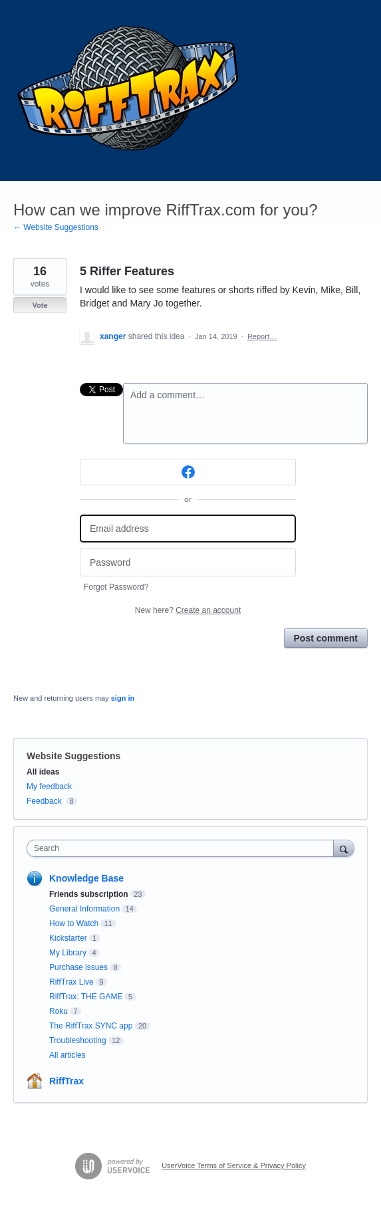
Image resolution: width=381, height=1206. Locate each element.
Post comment (326, 638)
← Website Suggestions (55, 227)
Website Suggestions (73, 756)
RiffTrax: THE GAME (85, 996)
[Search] (343, 848)
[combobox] (183, 848)
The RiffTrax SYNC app (90, 1025)
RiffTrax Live (71, 982)
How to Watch (73, 923)
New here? (188, 610)
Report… (262, 336)
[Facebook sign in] (188, 472)
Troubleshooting (77, 1040)
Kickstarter (68, 938)
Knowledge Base (86, 878)
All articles (67, 1055)
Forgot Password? (116, 587)
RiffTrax (66, 1081)
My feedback (49, 786)
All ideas (43, 772)
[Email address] (188, 529)
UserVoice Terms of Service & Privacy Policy (234, 1165)
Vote (39, 305)
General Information (84, 908)
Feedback (44, 801)
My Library (67, 952)
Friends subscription (88, 894)
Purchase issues (78, 967)
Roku (58, 1011)
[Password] (188, 562)
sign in (122, 698)
